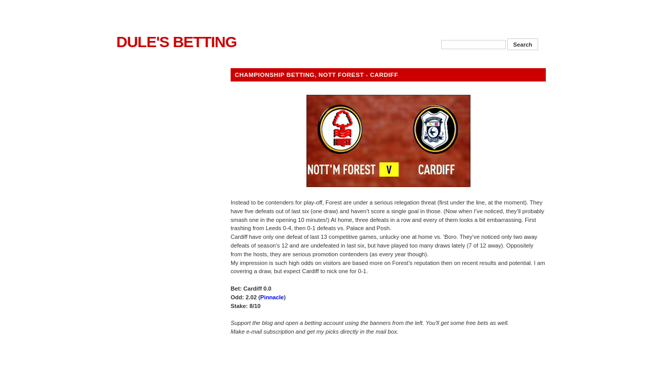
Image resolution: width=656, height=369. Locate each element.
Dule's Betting (176, 41)
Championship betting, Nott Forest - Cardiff (316, 74)
